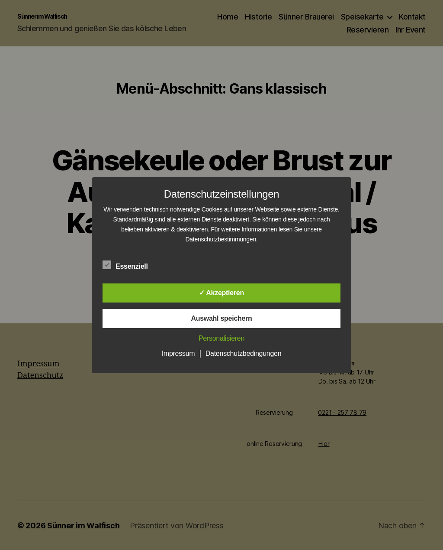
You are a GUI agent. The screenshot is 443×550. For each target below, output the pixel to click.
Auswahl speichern (221, 318)
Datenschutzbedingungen (243, 353)
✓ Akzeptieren (221, 292)
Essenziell (130, 265)
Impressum (178, 353)
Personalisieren (221, 338)
